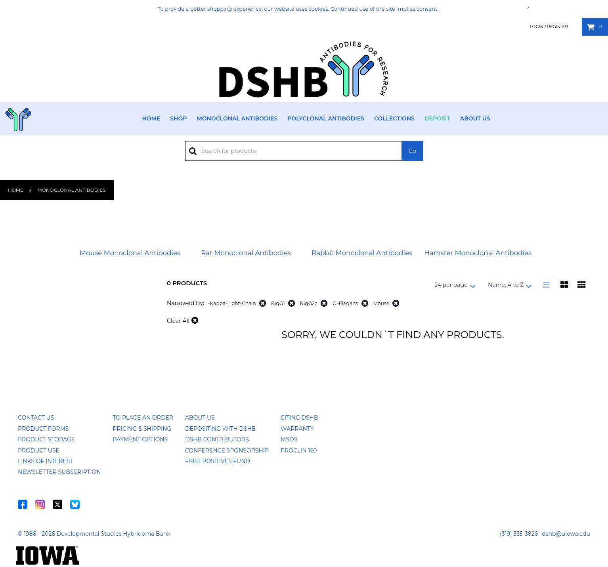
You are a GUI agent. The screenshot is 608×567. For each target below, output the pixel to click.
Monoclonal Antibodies (237, 118)
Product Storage (46, 439)
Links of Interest (45, 461)
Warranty (297, 428)
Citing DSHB (299, 417)
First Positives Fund (217, 461)
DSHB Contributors (217, 439)
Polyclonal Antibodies (325, 118)
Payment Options (140, 439)
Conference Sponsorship (227, 450)
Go (412, 151)
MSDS (289, 439)
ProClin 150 (299, 450)
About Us (475, 118)
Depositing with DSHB (220, 428)
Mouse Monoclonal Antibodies (130, 253)
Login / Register (549, 26)
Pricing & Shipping (142, 428)
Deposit (437, 118)
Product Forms (43, 428)
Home (151, 118)
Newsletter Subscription (59, 471)
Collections (394, 118)
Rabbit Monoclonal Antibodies (362, 253)
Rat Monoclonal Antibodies (246, 253)
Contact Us (36, 417)
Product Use (38, 450)
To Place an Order (143, 417)
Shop (178, 118)
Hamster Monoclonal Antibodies (478, 253)
